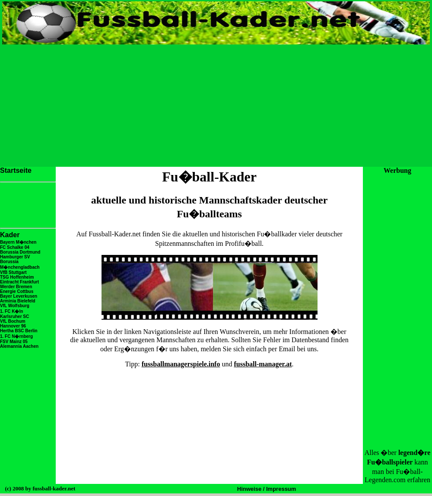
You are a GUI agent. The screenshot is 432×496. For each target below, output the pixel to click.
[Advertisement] (216, 105)
